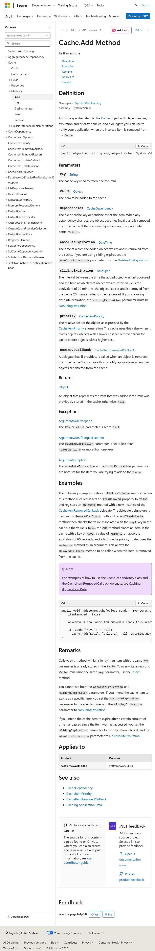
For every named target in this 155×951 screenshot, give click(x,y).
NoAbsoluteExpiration (133, 260)
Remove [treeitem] (19, 120)
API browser (89, 30)
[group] (105, 153)
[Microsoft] (7, 5)
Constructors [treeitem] (19, 74)
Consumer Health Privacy (114, 942)
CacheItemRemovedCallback (115, 350)
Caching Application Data (84, 805)
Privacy (86, 942)
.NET (73, 30)
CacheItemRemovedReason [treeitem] (25, 154)
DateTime (105, 242)
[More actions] (148, 30)
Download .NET (138, 16)
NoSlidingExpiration (73, 305)
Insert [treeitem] (18, 114)
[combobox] (27, 35)
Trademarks (31, 948)
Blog (53, 942)
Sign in (146, 5)
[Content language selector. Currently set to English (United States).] (21, 933)
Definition (68, 61)
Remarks (67, 71)
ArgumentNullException (75, 421)
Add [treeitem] (17, 97)
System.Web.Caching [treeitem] (21, 51)
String (73, 174)
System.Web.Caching (88, 103)
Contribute (70, 942)
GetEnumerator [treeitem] (24, 108)
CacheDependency (100, 208)
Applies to (68, 77)
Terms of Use (11, 948)
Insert (135, 672)
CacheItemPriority (91, 316)
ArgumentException (72, 460)
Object (78, 191)
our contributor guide (78, 860)
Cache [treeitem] (15, 68)
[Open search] (136, 5)
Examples (67, 66)
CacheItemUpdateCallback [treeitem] (24, 160)
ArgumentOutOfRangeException (81, 437)
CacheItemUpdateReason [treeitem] (23, 166)
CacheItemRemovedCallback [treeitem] (25, 149)
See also (67, 82)
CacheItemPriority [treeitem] (19, 143)
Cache (105, 118)
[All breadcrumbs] (62, 30)
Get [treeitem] (17, 103)
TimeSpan (103, 271)
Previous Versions (35, 942)
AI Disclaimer (11, 942)
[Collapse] (49, 27)
